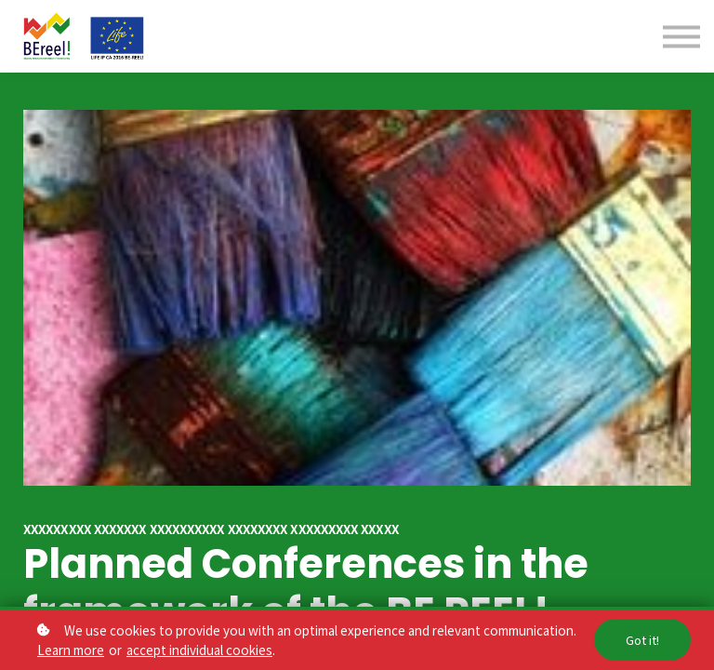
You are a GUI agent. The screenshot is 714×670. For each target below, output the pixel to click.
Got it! (642, 640)
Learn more (70, 649)
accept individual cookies (199, 649)
